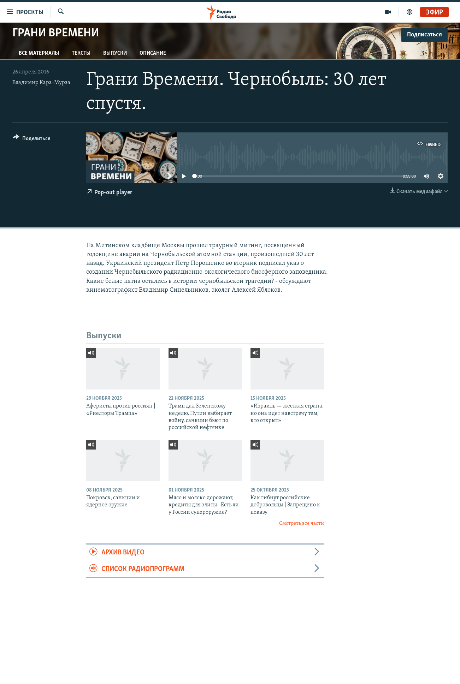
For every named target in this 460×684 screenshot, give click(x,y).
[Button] (32, 139)
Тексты (81, 53)
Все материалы (39, 53)
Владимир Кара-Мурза (41, 82)
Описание (153, 53)
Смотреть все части (301, 523)
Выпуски (115, 53)
